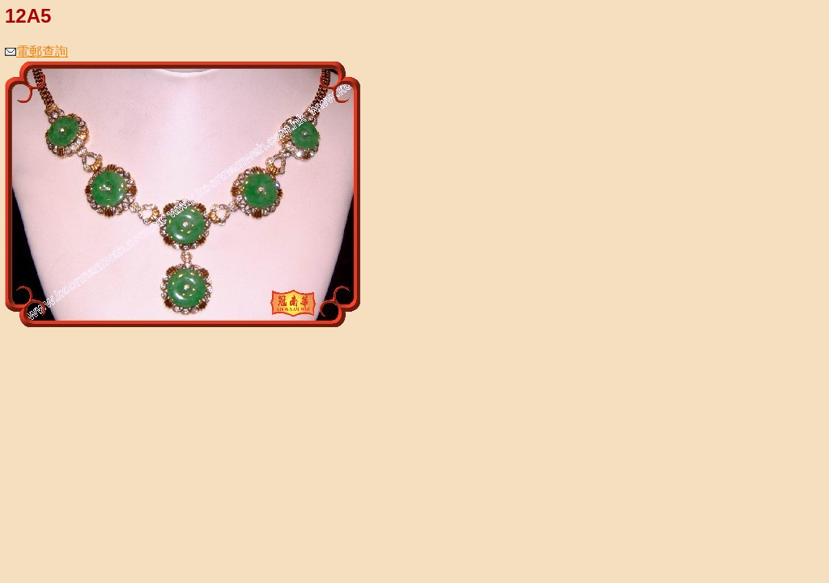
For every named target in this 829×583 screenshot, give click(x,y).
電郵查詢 (36, 51)
